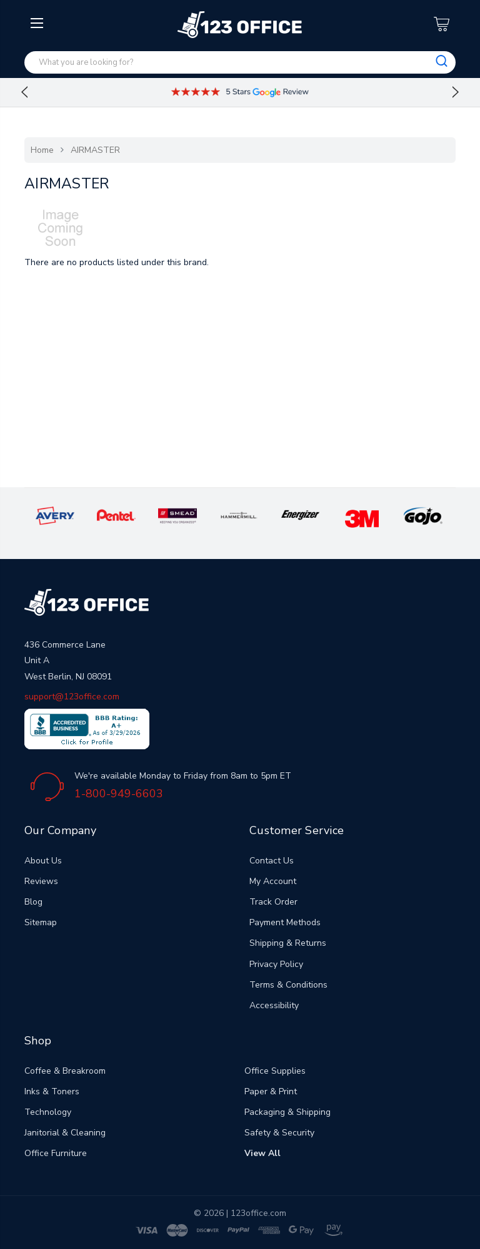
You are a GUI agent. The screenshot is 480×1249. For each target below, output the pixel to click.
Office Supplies (275, 1071)
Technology (47, 1112)
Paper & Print (270, 1091)
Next (455, 92)
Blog (33, 902)
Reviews (41, 881)
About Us (43, 861)
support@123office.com (71, 696)
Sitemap (40, 922)
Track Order (273, 902)
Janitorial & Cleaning (65, 1133)
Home (42, 150)
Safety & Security (279, 1133)
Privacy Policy (276, 964)
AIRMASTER (95, 150)
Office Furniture (55, 1153)
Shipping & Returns (287, 943)
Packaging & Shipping (287, 1112)
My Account (272, 881)
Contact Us (271, 861)
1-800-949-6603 (118, 793)
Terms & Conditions (288, 985)
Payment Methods (285, 922)
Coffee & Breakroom (65, 1071)
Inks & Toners (51, 1091)
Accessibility (274, 1005)
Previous (24, 92)
